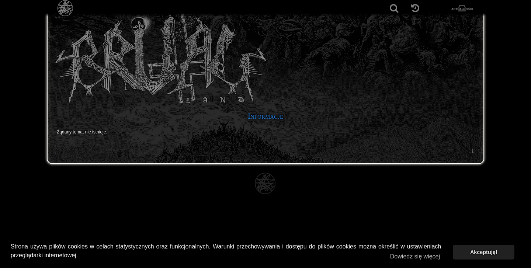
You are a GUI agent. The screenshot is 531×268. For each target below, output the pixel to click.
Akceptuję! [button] (483, 252)
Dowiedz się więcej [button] (415, 256)
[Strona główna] (65, 8)
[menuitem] (472, 150)
